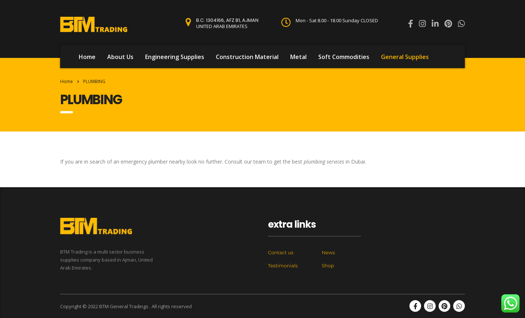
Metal (298, 57)
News (328, 252)
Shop (328, 265)
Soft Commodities (343, 57)
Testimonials (283, 265)
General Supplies (405, 57)
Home (87, 57)
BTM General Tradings (124, 306)
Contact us (280, 252)
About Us (120, 57)
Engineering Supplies (174, 57)
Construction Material (247, 57)
